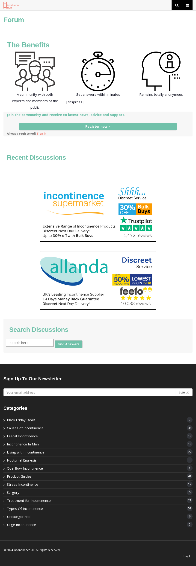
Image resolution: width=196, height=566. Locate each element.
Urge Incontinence (21, 524)
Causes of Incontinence (25, 428)
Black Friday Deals (21, 420)
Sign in (42, 133)
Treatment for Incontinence (29, 500)
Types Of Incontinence (25, 508)
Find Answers (69, 344)
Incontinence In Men (23, 444)
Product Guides (19, 476)
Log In (187, 556)
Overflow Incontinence (25, 468)
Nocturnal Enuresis (22, 460)
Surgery (13, 492)
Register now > (97, 126)
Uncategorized (18, 516)
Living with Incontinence (26, 452)
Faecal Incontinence (22, 436)
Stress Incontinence (22, 484)
